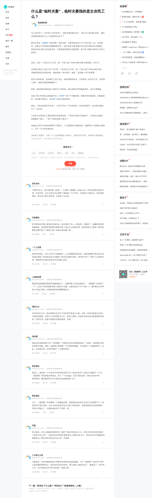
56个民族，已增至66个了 (129, 218)
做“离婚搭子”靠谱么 (128, 42)
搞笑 (7, 18)
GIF (7, 35)
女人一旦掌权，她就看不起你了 (132, 240)
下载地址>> (133, 277)
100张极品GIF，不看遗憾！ (131, 11)
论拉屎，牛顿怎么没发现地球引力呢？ (134, 203)
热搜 (7, 24)
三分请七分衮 (37, 455)
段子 (7, 29)
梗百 (7, 47)
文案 (7, 58)
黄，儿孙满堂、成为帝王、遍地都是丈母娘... (135, 134)
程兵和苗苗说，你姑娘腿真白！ (133, 57)
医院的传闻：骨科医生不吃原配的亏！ (134, 186)
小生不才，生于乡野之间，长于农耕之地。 (135, 260)
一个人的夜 (36, 247)
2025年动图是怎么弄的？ (129, 92)
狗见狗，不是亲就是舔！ (129, 150)
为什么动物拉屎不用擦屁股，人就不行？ (135, 113)
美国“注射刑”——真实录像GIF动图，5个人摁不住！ (135, 171)
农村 (62, 96)
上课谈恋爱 (36, 277)
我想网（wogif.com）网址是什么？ (134, 47)
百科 (7, 64)
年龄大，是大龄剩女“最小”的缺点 (132, 129)
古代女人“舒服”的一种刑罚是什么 (133, 62)
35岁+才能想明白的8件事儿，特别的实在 (135, 223)
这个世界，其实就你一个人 (131, 37)
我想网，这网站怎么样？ (129, 108)
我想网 (45, 43)
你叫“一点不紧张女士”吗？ (130, 213)
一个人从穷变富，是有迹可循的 (133, 21)
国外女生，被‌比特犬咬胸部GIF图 (132, 166)
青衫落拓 (35, 366)
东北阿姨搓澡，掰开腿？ (132, 32)
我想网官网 (42, 23)
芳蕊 (34, 426)
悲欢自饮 (35, 184)
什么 (33, 153)
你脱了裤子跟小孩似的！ (129, 208)
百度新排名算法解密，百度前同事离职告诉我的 (135, 250)
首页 (7, 12)
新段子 (59, 153)
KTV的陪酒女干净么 (128, 26)
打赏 (70, 164)
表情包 (8, 52)
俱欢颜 (35, 336)
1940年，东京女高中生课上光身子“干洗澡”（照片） (135, 145)
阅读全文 (67, 147)
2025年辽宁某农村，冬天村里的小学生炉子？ (135, 139)
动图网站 (80, 153)
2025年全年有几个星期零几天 (131, 103)
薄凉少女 (35, 307)
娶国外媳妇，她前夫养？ (132, 16)
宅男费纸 (35, 218)
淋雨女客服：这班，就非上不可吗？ (133, 176)
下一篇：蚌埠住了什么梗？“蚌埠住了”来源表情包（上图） (56, 486)
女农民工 (51, 153)
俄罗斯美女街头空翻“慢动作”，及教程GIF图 (135, 181)
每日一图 (9, 41)
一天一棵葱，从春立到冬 (132, 52)
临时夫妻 (41, 153)
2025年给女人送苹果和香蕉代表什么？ (134, 98)
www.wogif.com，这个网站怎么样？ (133, 255)
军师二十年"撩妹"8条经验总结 (131, 245)
